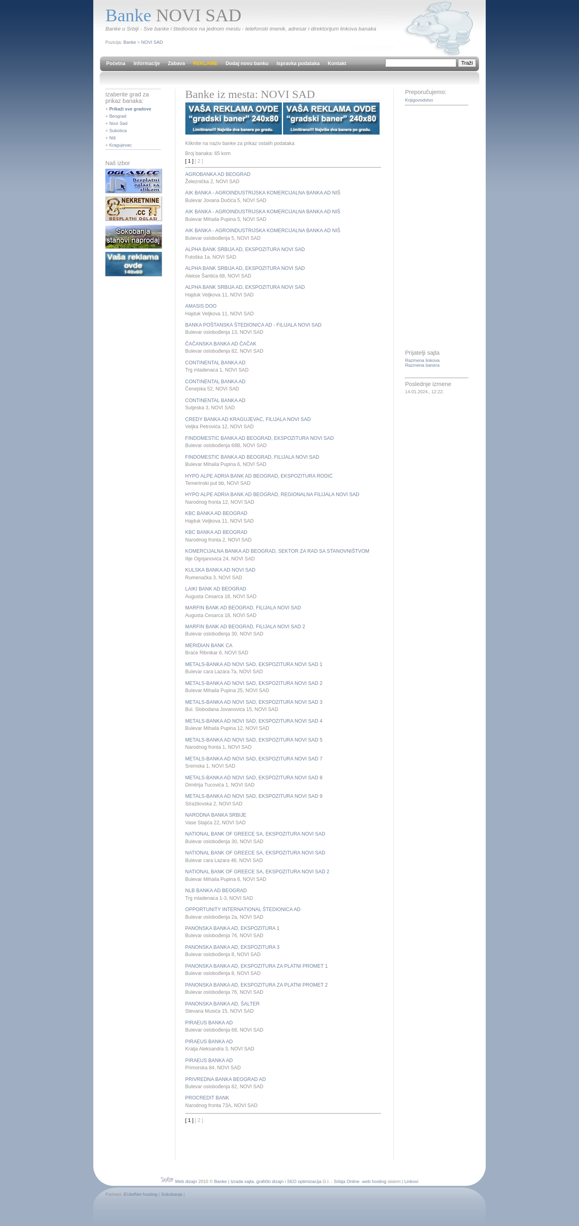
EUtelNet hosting (140, 1194)
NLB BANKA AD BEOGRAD (216, 890)
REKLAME (205, 63)
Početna (115, 63)
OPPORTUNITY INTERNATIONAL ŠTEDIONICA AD (243, 909)
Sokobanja (171, 1194)
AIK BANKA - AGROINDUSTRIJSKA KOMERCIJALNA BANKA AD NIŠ (263, 193)
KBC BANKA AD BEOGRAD (216, 513)
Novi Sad (118, 123)
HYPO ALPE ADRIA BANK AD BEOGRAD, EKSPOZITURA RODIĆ (259, 476)
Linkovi (411, 1181)
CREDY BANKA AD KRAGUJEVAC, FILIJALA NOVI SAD (248, 419)
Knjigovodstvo (419, 100)
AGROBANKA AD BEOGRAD (217, 174)
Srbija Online (346, 1181)
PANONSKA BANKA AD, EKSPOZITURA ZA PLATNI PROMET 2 (256, 985)
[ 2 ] (199, 161)
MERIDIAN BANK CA (209, 645)
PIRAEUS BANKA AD (209, 1023)
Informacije (146, 63)
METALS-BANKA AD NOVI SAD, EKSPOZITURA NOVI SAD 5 (253, 740)
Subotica (118, 130)
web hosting (374, 1181)
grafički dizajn (269, 1181)
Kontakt (337, 63)
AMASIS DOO (201, 306)
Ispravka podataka (298, 63)
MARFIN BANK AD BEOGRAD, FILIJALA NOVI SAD (243, 608)
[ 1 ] (189, 161)
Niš (112, 137)
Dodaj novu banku (247, 63)
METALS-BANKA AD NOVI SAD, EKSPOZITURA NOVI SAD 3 (253, 702)
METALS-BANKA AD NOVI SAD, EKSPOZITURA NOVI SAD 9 (253, 796)
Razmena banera (422, 365)
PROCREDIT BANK (207, 1098)
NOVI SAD (151, 42)
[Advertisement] (279, 1136)
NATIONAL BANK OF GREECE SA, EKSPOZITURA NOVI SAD (255, 834)
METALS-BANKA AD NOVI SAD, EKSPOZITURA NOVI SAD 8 (253, 778)
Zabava (176, 63)
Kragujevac (120, 145)
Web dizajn (186, 1181)
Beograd (117, 116)
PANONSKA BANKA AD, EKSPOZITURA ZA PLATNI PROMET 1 (256, 966)
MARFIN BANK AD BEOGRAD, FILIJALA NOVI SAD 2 (245, 626)
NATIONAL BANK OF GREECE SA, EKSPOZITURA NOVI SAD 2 (257, 872)
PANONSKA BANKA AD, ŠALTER (222, 1004)
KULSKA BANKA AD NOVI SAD (220, 570)
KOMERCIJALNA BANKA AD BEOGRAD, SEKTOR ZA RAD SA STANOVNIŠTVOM (277, 551)
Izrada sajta (242, 1181)
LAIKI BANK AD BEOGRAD (215, 589)
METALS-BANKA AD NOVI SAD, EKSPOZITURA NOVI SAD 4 (253, 721)
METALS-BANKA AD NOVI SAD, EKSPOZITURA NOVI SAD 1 (253, 664)
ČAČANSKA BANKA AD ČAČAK (221, 344)
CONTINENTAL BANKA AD (215, 363)
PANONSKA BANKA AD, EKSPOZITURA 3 (232, 947)
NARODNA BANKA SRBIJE (215, 815)
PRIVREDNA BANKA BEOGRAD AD (225, 1079)
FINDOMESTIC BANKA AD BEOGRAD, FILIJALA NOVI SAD (252, 457)
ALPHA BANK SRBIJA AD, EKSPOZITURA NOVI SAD (245, 249)
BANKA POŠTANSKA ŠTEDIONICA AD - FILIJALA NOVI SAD (253, 325)
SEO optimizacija (304, 1181)
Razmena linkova (422, 360)
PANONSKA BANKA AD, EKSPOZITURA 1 (232, 928)
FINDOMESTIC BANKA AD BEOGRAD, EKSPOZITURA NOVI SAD (259, 438)
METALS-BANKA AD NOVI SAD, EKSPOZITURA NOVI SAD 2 (253, 683)
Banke (129, 42)
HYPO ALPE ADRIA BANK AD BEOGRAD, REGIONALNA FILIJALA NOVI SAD (272, 494)
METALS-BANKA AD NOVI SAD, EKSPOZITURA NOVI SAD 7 (253, 759)
